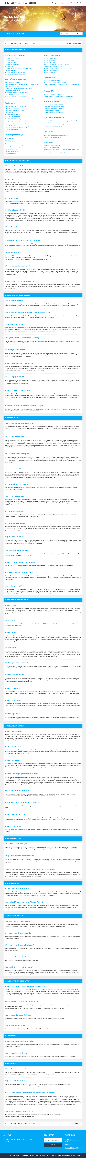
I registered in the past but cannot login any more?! (18, 68)
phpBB (24, 356)
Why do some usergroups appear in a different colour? (58, 68)
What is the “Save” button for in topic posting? (17, 126)
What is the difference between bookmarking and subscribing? (60, 121)
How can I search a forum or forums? (53, 104)
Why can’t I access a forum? (12, 118)
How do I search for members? (52, 110)
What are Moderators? (50, 60)
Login (54, 3)
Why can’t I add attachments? (13, 120)
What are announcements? (12, 148)
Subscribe (53, 1144)
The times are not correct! (12, 86)
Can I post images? (10, 144)
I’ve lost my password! (11, 70)
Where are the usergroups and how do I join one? (56, 64)
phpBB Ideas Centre (10, 1086)
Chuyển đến (76, 1123)
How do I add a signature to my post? (15, 110)
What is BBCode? (9, 138)
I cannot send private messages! (52, 80)
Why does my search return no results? (54, 106)
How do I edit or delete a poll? (12, 116)
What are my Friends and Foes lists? (53, 94)
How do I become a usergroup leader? (54, 66)
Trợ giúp (20, 34)
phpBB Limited (49, 1072)
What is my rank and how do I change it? (15, 96)
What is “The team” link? (50, 72)
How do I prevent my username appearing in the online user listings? (23, 84)
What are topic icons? (10, 153)
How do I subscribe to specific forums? (54, 124)
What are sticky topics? (11, 149)
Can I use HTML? (9, 140)
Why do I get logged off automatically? (15, 72)
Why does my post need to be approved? (16, 127)
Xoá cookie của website (71, 1147)
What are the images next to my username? (16, 92)
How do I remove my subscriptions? (53, 126)
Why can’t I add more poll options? (14, 114)
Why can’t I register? (10, 62)
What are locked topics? (11, 151)
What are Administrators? (50, 58)
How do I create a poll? (11, 112)
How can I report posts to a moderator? (15, 124)
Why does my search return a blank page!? (55, 108)
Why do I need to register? (12, 58)
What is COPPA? (9, 60)
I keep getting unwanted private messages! (55, 82)
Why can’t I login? (9, 66)
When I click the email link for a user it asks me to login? (19, 98)
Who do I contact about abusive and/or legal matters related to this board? (61, 150)
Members (67, 1144)
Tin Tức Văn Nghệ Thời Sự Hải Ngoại (20, 3)
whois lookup (43, 1097)
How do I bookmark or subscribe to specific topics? (57, 123)
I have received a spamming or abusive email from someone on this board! (61, 85)
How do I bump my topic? (11, 129)
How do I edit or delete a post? (13, 108)
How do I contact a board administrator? (54, 153)
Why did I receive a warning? (12, 122)
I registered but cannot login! (12, 64)
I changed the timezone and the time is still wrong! (18, 88)
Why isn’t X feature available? (51, 147)
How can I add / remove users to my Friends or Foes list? (58, 96)
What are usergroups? (49, 62)
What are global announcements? (14, 146)
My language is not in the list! (12, 90)
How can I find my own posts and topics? (54, 112)
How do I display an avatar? (12, 94)
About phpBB (41, 1074)
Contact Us (68, 1139)
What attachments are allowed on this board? (56, 135)
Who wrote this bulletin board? (52, 145)
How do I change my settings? (13, 82)
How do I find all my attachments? (53, 137)
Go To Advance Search (74, 43)
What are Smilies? (10, 142)
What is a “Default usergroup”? (52, 70)
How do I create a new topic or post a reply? (16, 106)
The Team (67, 1142)
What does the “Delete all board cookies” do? (17, 74)
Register (62, 3)
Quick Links (9, 34)
